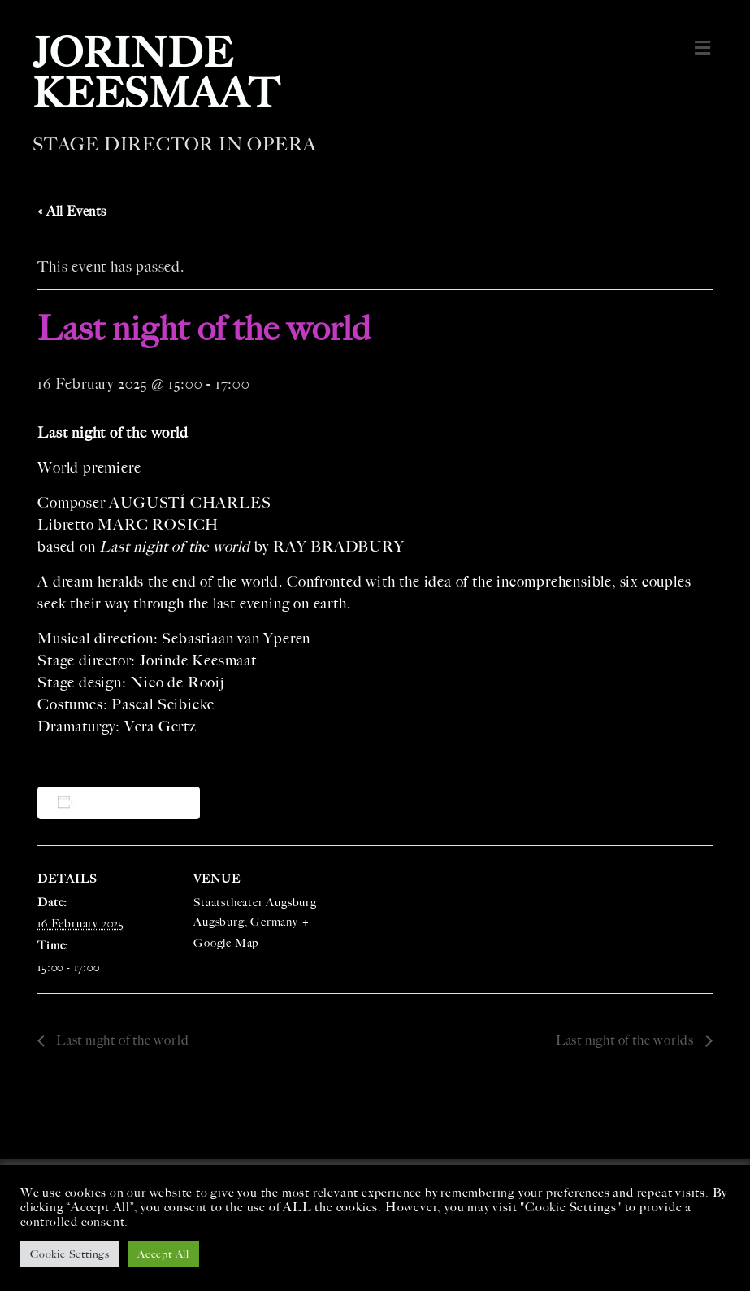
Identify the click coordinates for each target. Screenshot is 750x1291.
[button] (703, 48)
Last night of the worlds (626, 1040)
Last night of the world (121, 1040)
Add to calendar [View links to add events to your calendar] (121, 802)
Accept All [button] (163, 1254)
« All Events (71, 211)
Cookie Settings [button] (70, 1254)
